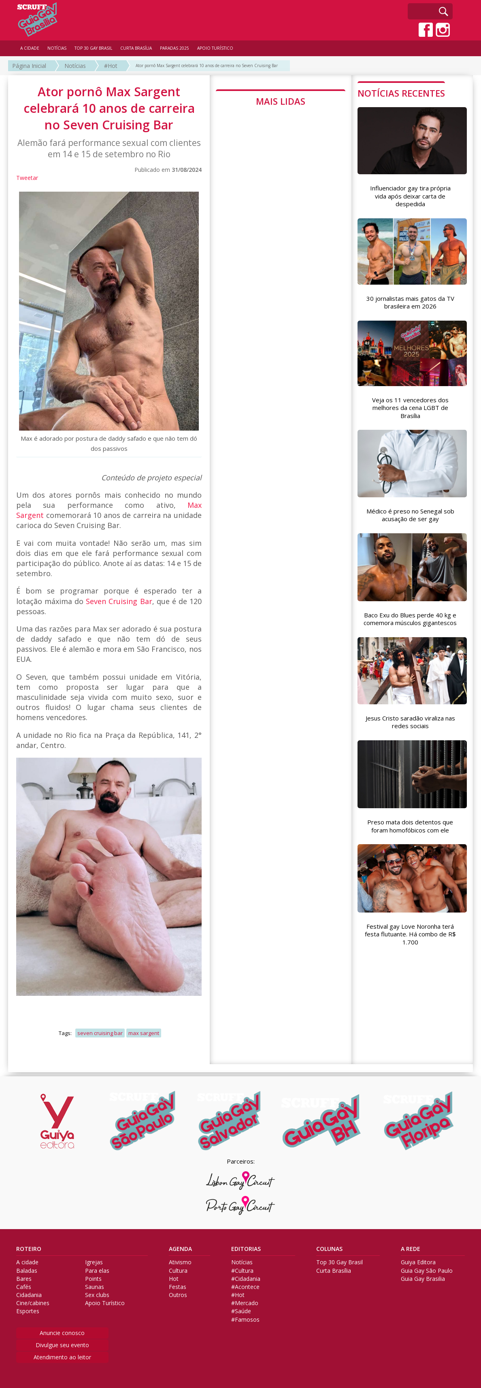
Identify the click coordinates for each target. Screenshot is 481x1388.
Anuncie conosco (62, 1333)
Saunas (94, 1287)
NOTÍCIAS (56, 48)
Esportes (27, 1311)
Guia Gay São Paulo (427, 1270)
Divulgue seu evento (62, 1345)
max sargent (143, 1033)
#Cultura (242, 1270)
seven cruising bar (100, 1033)
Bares (24, 1278)
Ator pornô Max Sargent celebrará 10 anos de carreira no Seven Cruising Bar (207, 65)
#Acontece (245, 1287)
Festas (177, 1287)
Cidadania (29, 1295)
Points (93, 1278)
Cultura (178, 1270)
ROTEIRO (28, 1249)
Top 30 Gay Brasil (339, 1262)
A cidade (27, 1262)
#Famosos (245, 1319)
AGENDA (180, 1249)
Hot (174, 1278)
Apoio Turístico (105, 1303)
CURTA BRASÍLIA (136, 48)
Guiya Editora (418, 1262)
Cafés (23, 1287)
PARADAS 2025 (174, 48)
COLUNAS (329, 1249)
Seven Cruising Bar (119, 601)
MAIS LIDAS (280, 101)
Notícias (75, 66)
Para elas (97, 1270)
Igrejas (94, 1262)
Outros (178, 1295)
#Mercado (244, 1303)
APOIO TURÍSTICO (215, 48)
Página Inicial (29, 66)
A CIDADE (29, 48)
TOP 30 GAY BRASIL (93, 48)
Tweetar (27, 178)
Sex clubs (97, 1295)
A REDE (410, 1249)
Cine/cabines (32, 1303)
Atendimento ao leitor (62, 1357)
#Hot (110, 66)
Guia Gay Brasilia (423, 1278)
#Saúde (241, 1311)
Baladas (26, 1270)
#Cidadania (245, 1278)
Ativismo (180, 1262)
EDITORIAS (246, 1249)
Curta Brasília (333, 1270)
